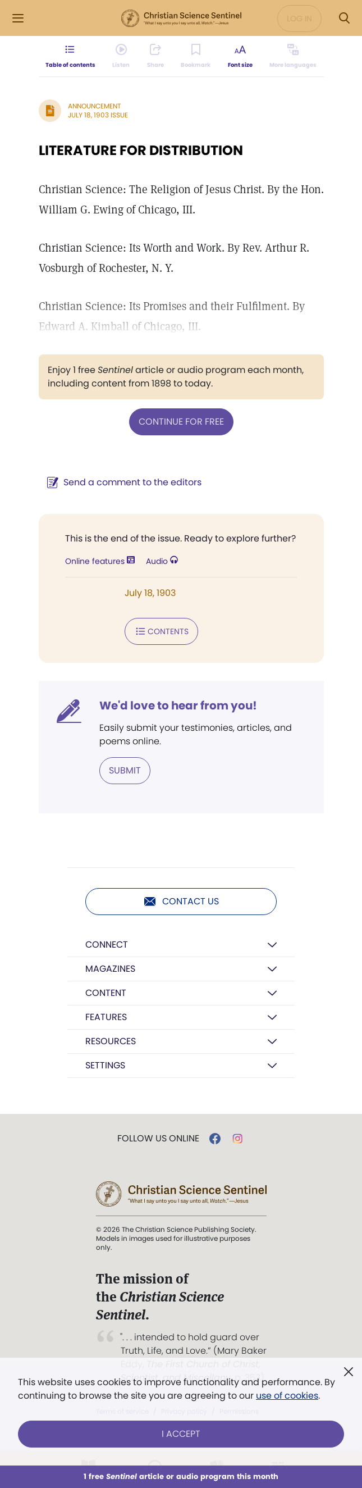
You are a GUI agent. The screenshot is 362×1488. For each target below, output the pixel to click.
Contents (161, 631)
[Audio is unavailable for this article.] (121, 56)
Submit (125, 770)
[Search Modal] (344, 18)
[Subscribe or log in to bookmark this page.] (195, 56)
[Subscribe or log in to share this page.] (155, 56)
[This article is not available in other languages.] (293, 56)
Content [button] (105, 992)
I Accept (181, 1433)
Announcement (94, 106)
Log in (299, 18)
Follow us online (158, 1138)
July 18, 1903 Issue (98, 115)
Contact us (181, 901)
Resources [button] (110, 1041)
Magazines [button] (110, 968)
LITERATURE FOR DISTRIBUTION (141, 150)
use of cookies (287, 1395)
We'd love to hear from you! (178, 705)
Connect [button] (106, 944)
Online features (100, 561)
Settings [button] (105, 1065)
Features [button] (106, 1017)
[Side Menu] (17, 18)
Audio (162, 561)
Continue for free (181, 421)
